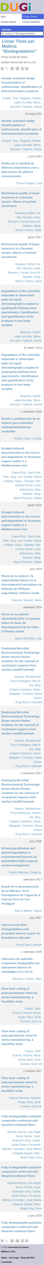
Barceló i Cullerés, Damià (26, 106)
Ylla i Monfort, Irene (28, 217)
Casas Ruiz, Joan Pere (26, 472)
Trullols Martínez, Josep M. (25, 872)
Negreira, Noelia (30, 98)
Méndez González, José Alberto (22, 1148)
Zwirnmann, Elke (29, 489)
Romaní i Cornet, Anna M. (24, 221)
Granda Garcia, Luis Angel (23, 1131)
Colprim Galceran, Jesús (25, 689)
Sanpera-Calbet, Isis (27, 213)
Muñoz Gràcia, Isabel (28, 230)
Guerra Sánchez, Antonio (24, 1097)
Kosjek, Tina (10, 98)
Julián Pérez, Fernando (25, 1144)
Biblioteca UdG (8, 1251)
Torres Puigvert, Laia (29, 183)
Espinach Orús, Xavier (26, 1140)
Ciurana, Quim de (31, 1021)
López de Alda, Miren (27, 102)
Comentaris (6, 1262)
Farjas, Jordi (32, 1008)
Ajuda (4, 1257)
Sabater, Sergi (31, 225)
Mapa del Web (27, 1257)
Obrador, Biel (32, 481)
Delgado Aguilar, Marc (26, 1153)
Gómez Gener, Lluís (27, 549)
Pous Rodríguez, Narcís (25, 681)
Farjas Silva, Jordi (29, 1017)
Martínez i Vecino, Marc (27, 978)
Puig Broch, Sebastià (29, 702)
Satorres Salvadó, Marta (27, 600)
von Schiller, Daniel (30, 476)
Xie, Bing (34, 685)
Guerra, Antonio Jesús (26, 1012)
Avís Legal (14, 1257)
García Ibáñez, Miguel (28, 910)
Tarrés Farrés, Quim (27, 1136)
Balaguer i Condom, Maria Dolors (25, 696)
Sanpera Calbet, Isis (27, 264)
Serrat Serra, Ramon (29, 944)
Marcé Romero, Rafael (28, 498)
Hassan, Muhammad (27, 676)
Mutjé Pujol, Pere (31, 1157)
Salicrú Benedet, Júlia (28, 638)
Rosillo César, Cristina (28, 438)
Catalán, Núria (13, 481)
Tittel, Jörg (9, 476)
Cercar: (7, 29)
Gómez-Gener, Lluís (27, 485)
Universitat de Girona (18, 1247)
